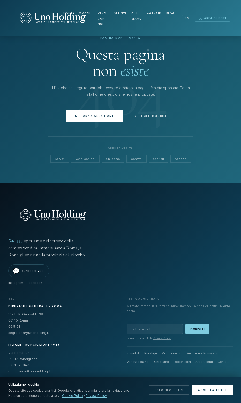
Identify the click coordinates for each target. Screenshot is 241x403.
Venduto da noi (138, 362)
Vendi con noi (103, 18)
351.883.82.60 (29, 271)
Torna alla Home (94, 116)
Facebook (34, 283)
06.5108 (14, 326)
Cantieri (158, 159)
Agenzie (154, 13)
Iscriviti (197, 329)
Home (68, 13)
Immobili (85, 13)
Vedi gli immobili (150, 115)
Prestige (150, 353)
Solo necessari (169, 390)
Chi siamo (113, 159)
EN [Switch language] (187, 18)
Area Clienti (212, 18)
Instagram (15, 283)
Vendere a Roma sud (203, 353)
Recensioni (182, 362)
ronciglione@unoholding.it (29, 371)
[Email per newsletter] (155, 329)
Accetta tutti (212, 390)
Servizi (120, 13)
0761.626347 (18, 365)
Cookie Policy (72, 396)
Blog (170, 13)
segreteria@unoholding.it (28, 333)
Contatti (136, 159)
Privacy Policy (162, 338)
